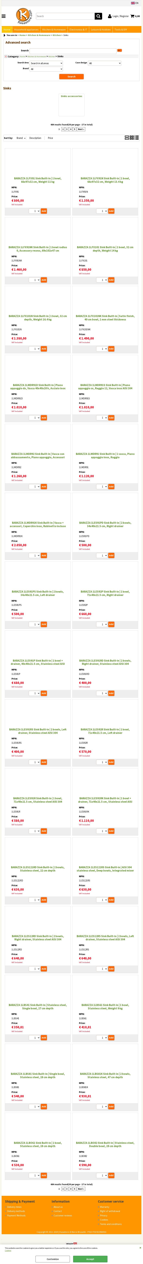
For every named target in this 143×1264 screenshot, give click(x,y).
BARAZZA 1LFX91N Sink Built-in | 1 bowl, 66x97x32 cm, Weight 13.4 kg (105, 180)
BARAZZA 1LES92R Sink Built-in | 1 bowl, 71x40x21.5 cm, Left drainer (105, 731)
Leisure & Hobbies (99, 29)
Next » (81, 130)
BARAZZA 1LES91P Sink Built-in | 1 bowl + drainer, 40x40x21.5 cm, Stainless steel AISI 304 (38, 664)
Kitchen (51, 57)
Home (6, 29)
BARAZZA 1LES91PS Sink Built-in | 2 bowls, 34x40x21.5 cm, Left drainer (38, 594)
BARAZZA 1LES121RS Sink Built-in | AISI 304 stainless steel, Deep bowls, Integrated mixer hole (105, 871)
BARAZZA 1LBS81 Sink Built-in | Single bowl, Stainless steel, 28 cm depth (38, 1076)
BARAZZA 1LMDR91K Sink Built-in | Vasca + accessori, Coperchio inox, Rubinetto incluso (38, 525)
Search (25, 51)
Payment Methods (16, 1216)
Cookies (8, 1250)
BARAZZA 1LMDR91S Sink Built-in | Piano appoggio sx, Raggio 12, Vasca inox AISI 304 (105, 387)
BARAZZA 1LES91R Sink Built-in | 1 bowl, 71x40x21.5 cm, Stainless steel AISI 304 (37, 800)
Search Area (23, 63)
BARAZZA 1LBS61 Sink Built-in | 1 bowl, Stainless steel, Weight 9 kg (105, 1007)
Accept (90, 1259)
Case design (81, 63)
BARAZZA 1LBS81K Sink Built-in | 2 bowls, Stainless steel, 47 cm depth (105, 1076)
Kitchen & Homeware (53, 29)
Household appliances (26, 29)
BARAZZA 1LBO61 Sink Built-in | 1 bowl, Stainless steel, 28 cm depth (38, 1145)
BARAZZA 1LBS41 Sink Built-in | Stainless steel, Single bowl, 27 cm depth (38, 1007)
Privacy (103, 1216)
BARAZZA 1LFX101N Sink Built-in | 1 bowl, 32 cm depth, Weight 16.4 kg (38, 318)
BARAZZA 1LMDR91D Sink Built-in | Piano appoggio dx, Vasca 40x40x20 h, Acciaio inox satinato (38, 389)
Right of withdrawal (110, 1211)
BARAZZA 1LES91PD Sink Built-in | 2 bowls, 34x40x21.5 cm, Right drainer (105, 525)
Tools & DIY (119, 29)
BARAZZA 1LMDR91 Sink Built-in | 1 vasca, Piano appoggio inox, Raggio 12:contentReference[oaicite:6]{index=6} (105, 458)
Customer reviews (63, 1216)
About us (58, 1207)
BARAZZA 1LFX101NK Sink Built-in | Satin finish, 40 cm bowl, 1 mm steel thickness (105, 318)
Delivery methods (16, 1211)
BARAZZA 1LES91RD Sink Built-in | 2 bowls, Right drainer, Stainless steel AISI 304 (105, 662)
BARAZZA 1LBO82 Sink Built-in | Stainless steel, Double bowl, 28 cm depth (105, 1145)
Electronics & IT (77, 29)
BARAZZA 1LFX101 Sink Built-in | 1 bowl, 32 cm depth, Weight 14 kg (105, 249)
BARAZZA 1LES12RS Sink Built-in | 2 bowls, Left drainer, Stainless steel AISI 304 (105, 938)
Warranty (104, 1207)
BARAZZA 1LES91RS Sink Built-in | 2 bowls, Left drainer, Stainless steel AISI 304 (37, 731)
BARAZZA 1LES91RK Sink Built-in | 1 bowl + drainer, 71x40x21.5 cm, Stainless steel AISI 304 (105, 802)
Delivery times (14, 1207)
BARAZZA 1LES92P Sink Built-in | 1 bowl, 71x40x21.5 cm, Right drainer (105, 594)
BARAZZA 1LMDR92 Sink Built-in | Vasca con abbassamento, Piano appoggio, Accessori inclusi (38, 458)
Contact (58, 1211)
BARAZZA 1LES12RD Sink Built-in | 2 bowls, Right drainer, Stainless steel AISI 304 (38, 938)
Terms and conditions (111, 1224)
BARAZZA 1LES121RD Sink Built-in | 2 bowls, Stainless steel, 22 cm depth (38, 869)
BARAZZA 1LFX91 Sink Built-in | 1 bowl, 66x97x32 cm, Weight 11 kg (37, 180)
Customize (53, 1259)
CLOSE (140, 1247)
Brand (26, 69)
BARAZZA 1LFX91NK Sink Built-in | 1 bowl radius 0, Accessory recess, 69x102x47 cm (38, 249)
